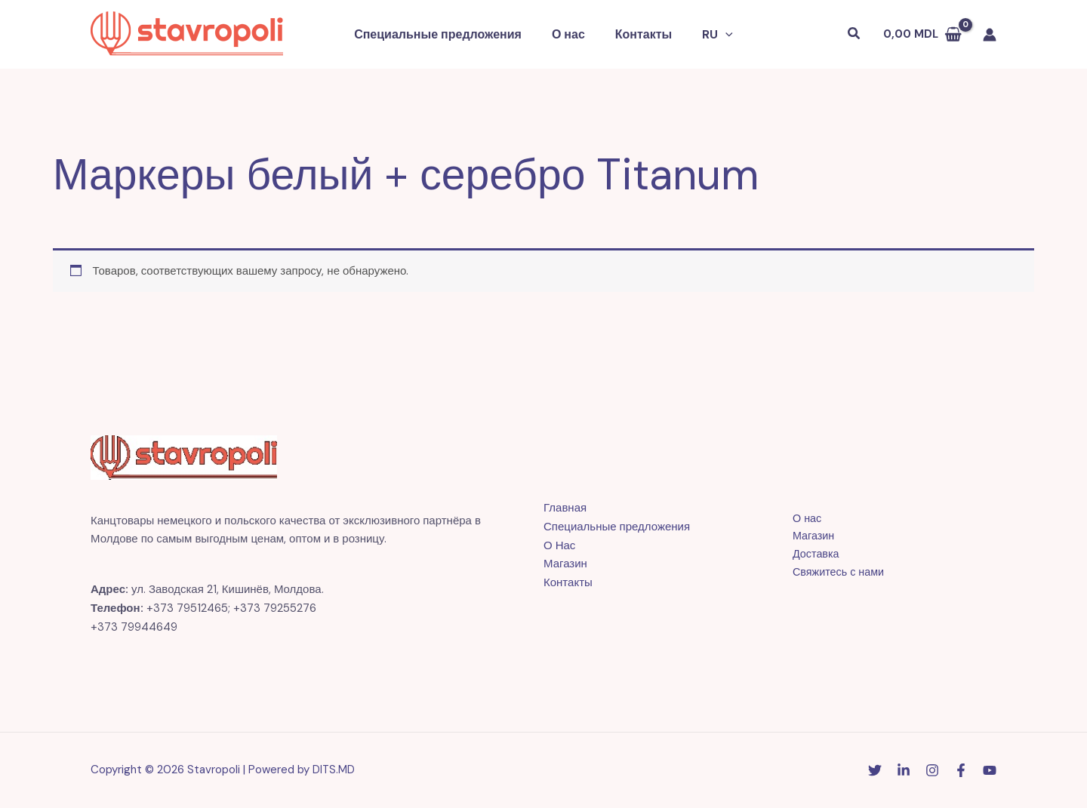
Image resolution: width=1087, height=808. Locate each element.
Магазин (565, 563)
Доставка (809, 554)
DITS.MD (334, 769)
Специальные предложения (447, 34)
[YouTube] (989, 770)
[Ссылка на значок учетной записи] (989, 34)
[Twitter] (875, 770)
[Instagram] (932, 770)
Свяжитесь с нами (832, 573)
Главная (565, 507)
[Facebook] (961, 770)
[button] (716, 34)
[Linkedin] (903, 770)
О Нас (559, 545)
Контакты (640, 34)
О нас (571, 34)
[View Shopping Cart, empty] (922, 34)
